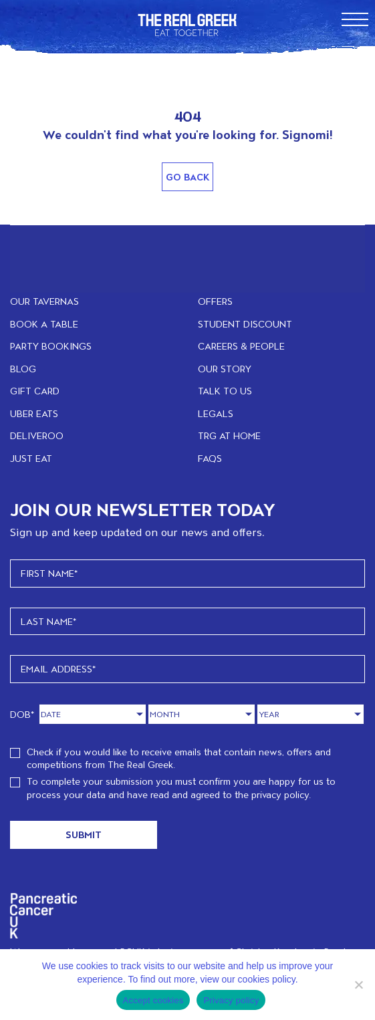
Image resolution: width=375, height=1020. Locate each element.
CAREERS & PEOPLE (241, 346)
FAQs (210, 458)
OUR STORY (224, 368)
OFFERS (215, 301)
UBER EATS (34, 413)
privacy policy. (281, 794)
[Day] (92, 714)
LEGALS (215, 413)
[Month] (201, 714)
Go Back (187, 176)
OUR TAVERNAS (44, 301)
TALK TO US (225, 390)
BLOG (23, 368)
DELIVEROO (37, 435)
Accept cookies (153, 1000)
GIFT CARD (34, 390)
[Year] (310, 714)
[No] (358, 984)
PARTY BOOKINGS (51, 346)
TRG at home (229, 435)
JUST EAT (31, 458)
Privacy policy (231, 1000)
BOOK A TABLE (44, 324)
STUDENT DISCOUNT (245, 324)
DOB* (22, 714)
